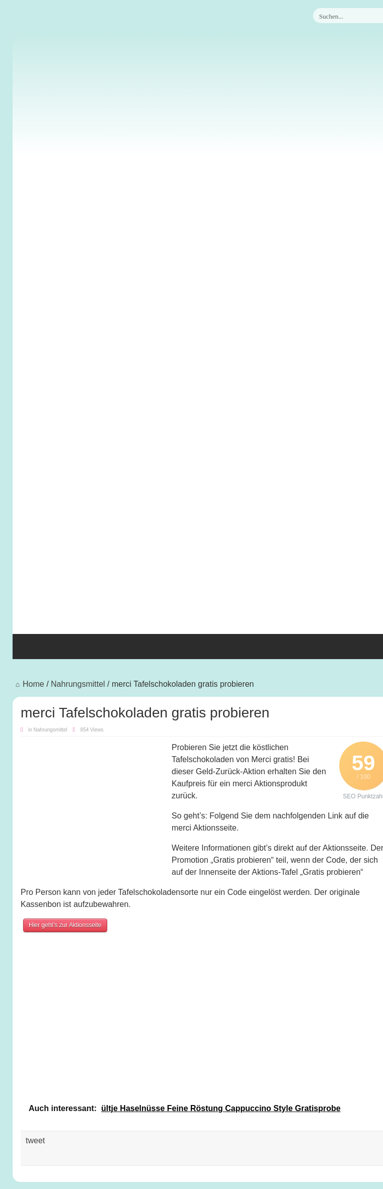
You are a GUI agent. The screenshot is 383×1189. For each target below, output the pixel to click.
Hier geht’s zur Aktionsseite (65, 925)
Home (28, 684)
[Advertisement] (204, 558)
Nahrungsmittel (78, 684)
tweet (35, 1140)
